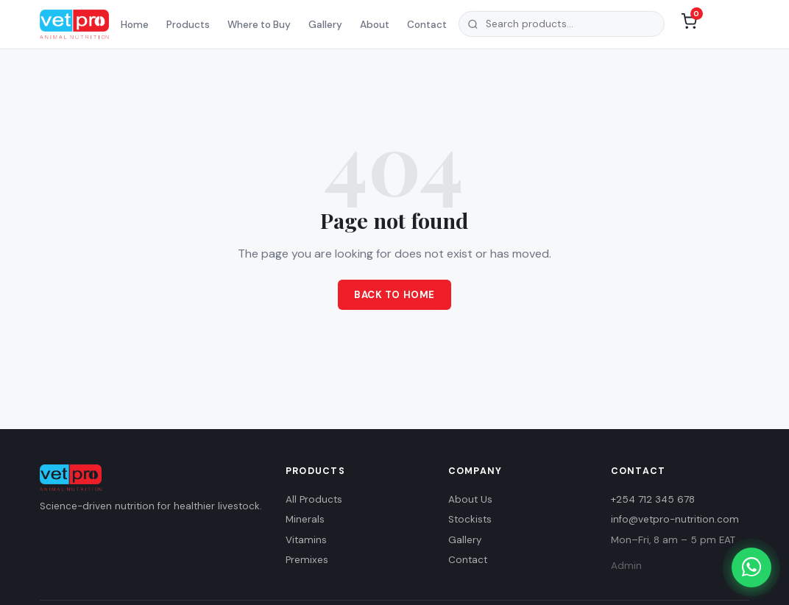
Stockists (470, 519)
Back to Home (394, 295)
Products (188, 24)
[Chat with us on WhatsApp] (751, 567)
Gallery (325, 24)
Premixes (307, 559)
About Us (470, 499)
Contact (427, 24)
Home (135, 24)
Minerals (305, 519)
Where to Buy (259, 24)
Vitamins (306, 540)
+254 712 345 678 (653, 499)
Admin (626, 565)
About (374, 24)
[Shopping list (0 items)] (688, 24)
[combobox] (562, 24)
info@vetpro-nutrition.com (675, 519)
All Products (314, 499)
